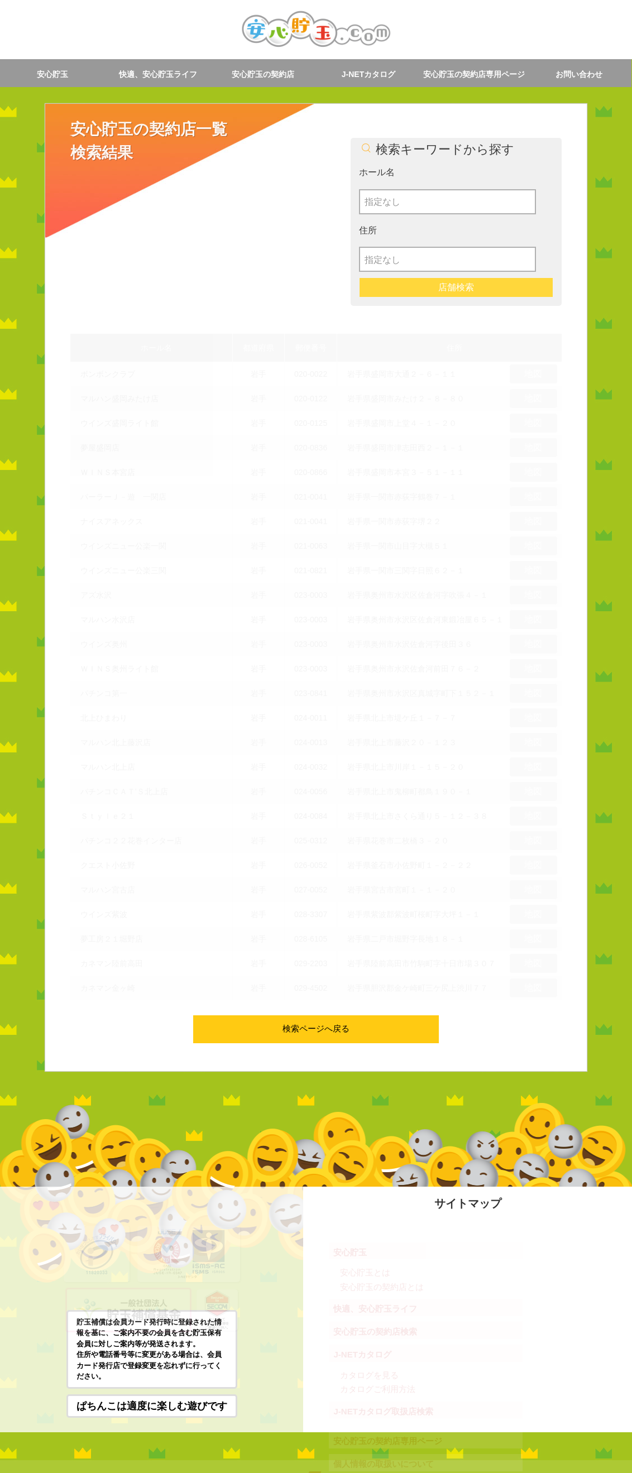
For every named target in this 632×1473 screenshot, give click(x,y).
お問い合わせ (579, 74)
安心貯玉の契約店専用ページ (474, 74)
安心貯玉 (52, 74)
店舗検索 (456, 229)
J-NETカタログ (368, 74)
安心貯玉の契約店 (263, 74)
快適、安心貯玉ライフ (158, 74)
